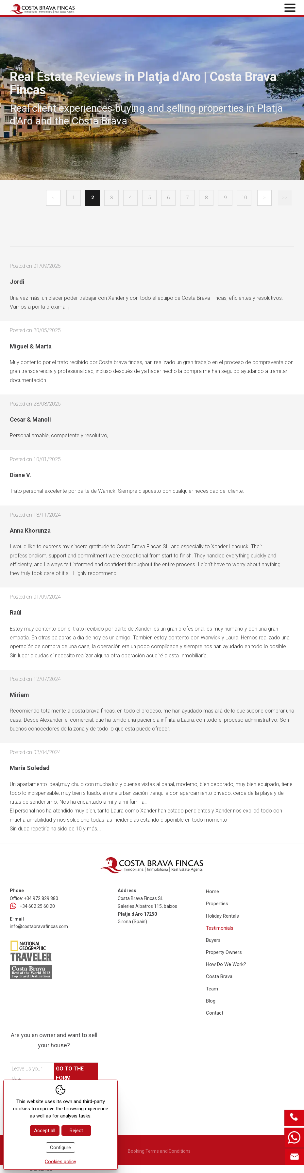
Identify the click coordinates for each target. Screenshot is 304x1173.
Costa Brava (219, 976)
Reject (76, 1130)
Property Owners (224, 952)
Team (212, 989)
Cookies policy (60, 1162)
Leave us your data (27, 1073)
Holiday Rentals (222, 916)
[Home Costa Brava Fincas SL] (56, 8)
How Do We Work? (226, 964)
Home (212, 891)
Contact (214, 1013)
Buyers (213, 940)
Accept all (44, 1130)
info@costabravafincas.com (39, 926)
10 (244, 198)
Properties (217, 904)
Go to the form (70, 1073)
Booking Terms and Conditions (159, 1151)
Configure (60, 1147)
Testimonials (219, 928)
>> (284, 198)
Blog (210, 1001)
